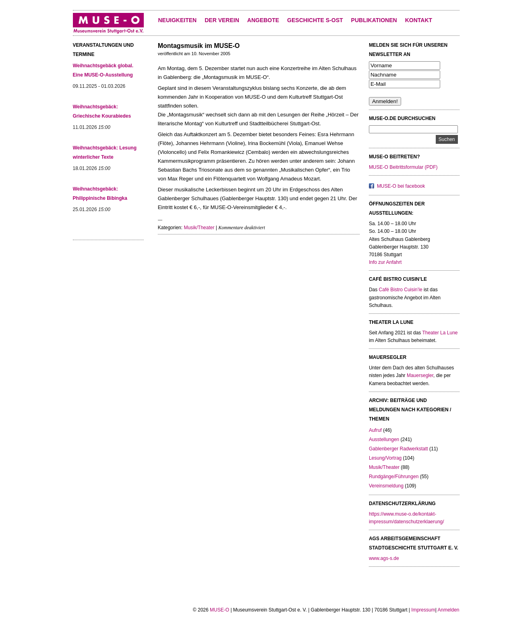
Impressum (423, 610)
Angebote (263, 20)
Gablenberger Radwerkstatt (398, 449)
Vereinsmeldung (386, 486)
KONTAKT (418, 20)
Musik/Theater (199, 227)
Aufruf (375, 430)
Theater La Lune (439, 333)
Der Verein (222, 20)
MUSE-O (219, 610)
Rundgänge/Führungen (393, 476)
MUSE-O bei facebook (401, 186)
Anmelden (448, 610)
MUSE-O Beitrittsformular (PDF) (403, 167)
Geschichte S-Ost (315, 20)
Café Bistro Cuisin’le (400, 289)
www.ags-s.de (384, 558)
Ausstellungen (384, 439)
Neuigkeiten (177, 20)
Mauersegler (420, 375)
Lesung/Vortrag (385, 458)
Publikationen (374, 20)
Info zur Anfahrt (385, 262)
